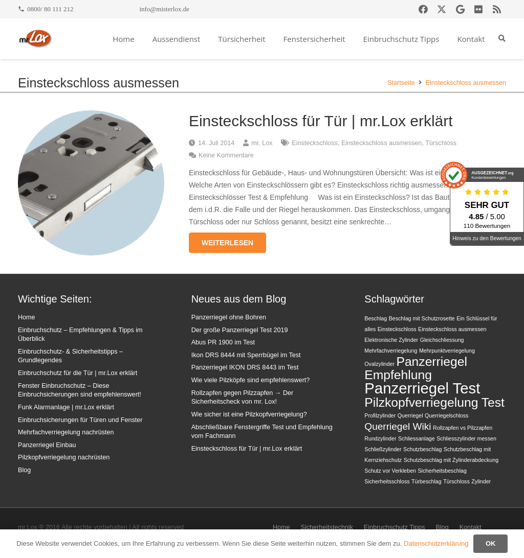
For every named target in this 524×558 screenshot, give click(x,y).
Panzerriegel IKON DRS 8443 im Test (245, 367)
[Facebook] (423, 9)
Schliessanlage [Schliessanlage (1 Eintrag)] (416, 438)
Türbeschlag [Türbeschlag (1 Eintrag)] (426, 481)
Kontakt (471, 527)
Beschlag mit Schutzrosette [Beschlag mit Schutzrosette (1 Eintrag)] (422, 318)
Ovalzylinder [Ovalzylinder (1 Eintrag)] (379, 364)
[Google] (460, 9)
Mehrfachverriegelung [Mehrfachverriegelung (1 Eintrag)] (390, 350)
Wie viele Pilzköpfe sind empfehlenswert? (250, 380)
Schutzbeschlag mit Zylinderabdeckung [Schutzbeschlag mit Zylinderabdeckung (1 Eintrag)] (451, 460)
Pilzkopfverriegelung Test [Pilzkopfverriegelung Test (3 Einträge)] (434, 402)
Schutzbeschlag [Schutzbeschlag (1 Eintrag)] (422, 449)
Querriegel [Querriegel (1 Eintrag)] (410, 415)
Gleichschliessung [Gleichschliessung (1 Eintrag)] (442, 340)
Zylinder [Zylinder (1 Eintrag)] (481, 481)
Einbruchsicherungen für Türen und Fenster (80, 420)
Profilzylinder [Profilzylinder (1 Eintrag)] (380, 415)
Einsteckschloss (315, 143)
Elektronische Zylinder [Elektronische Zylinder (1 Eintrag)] (391, 340)
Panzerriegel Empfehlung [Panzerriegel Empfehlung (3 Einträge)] (415, 368)
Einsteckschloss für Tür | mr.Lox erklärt (321, 120)
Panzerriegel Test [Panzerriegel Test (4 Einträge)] (422, 388)
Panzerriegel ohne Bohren (228, 317)
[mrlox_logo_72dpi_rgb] (35, 39)
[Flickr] (478, 9)
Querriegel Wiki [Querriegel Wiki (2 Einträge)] (397, 426)
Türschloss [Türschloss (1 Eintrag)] (456, 481)
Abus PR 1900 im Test (223, 342)
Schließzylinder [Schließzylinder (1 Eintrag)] (382, 449)
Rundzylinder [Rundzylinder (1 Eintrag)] (380, 438)
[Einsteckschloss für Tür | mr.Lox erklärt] (91, 116)
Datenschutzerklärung (436, 543)
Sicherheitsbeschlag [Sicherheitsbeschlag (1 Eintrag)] (442, 471)
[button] (502, 39)
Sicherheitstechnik (327, 527)
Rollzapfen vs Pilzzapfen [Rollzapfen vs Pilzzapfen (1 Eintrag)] (462, 428)
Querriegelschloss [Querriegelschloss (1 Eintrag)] (446, 415)
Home (26, 317)
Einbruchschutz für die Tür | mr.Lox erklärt (77, 373)
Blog (24, 470)
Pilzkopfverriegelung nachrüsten (64, 457)
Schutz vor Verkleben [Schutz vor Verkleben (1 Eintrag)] (390, 471)
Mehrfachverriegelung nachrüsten (66, 432)
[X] (441, 9)
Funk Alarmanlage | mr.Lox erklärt (66, 407)
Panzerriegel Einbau (47, 445)
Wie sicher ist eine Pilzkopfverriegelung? (249, 414)
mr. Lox (261, 143)
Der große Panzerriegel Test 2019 (239, 330)
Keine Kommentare (226, 155)
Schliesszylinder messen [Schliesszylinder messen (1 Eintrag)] (466, 438)
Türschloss (440, 143)
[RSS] (497, 9)
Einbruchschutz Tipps (394, 527)
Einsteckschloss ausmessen (381, 143)
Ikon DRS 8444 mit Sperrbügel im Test (246, 355)
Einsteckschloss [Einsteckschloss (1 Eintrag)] (397, 329)
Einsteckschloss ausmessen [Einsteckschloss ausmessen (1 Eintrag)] (452, 329)
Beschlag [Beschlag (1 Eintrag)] (375, 318)
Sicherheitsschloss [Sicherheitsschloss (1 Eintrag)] (386, 481)
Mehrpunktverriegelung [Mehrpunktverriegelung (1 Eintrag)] (447, 350)
